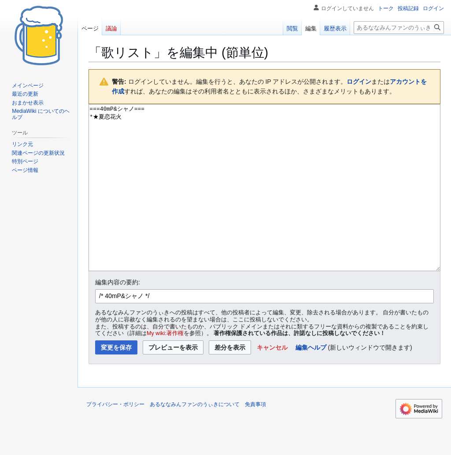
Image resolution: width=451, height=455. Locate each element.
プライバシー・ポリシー (115, 437)
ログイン (359, 81)
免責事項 (255, 437)
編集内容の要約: (117, 315)
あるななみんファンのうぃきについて (195, 437)
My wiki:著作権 (165, 366)
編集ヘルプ (311, 380)
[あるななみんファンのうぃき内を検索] (399, 27)
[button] (272, 380)
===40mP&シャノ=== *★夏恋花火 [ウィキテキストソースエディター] (264, 204)
